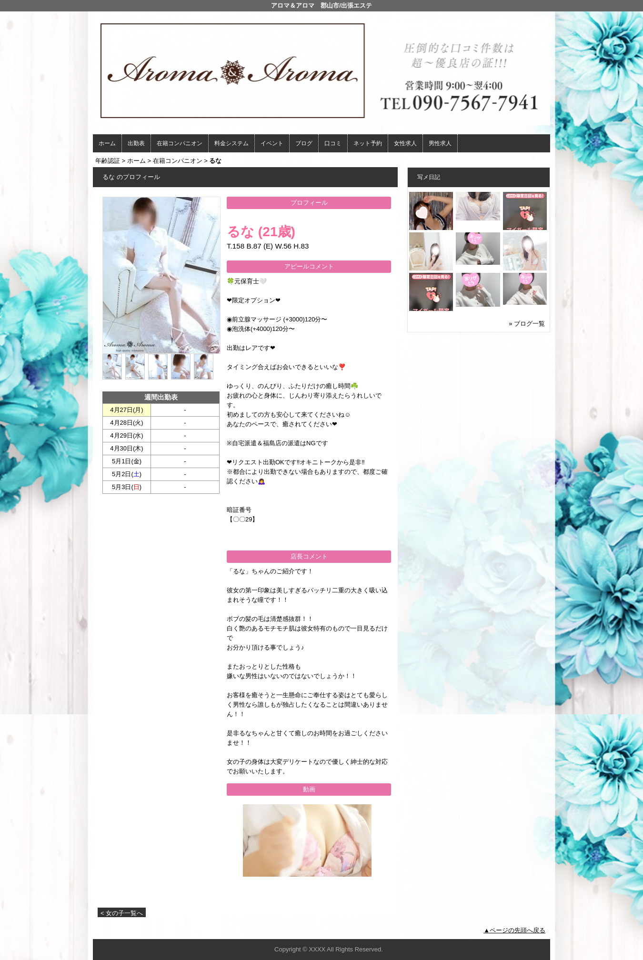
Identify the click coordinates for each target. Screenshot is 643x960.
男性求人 (440, 143)
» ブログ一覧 (527, 323)
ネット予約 (367, 143)
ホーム (107, 143)
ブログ (303, 143)
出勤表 (136, 143)
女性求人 (405, 143)
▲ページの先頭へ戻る (514, 930)
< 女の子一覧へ (121, 913)
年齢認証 (107, 160)
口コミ (333, 143)
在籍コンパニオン (179, 143)
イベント (272, 143)
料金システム (231, 143)
